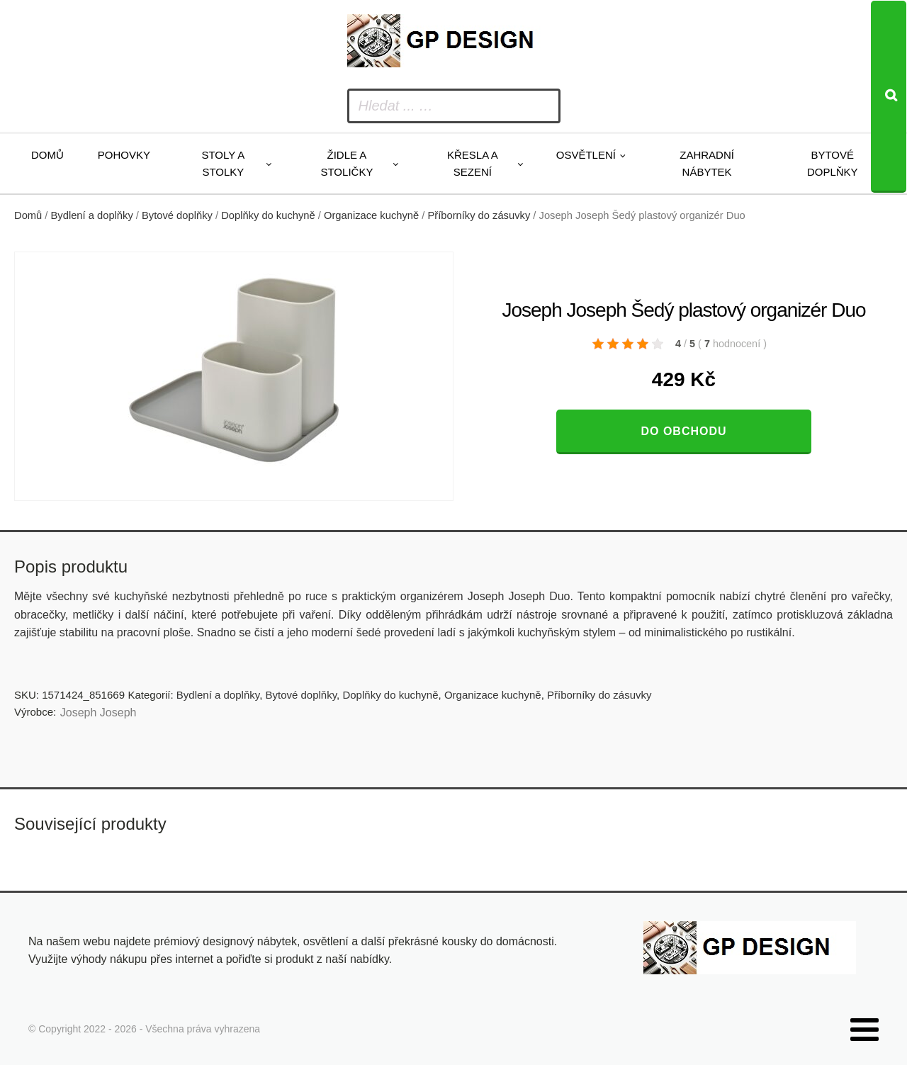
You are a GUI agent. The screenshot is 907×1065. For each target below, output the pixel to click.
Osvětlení (586, 155)
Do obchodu (683, 431)
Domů (47, 155)
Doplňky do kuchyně (268, 215)
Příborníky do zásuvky (478, 215)
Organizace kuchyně (371, 215)
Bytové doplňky (832, 163)
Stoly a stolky (222, 163)
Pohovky (124, 155)
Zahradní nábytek (707, 163)
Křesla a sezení (472, 163)
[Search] (888, 97)
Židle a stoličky (346, 163)
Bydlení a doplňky (92, 215)
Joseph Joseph (98, 712)
